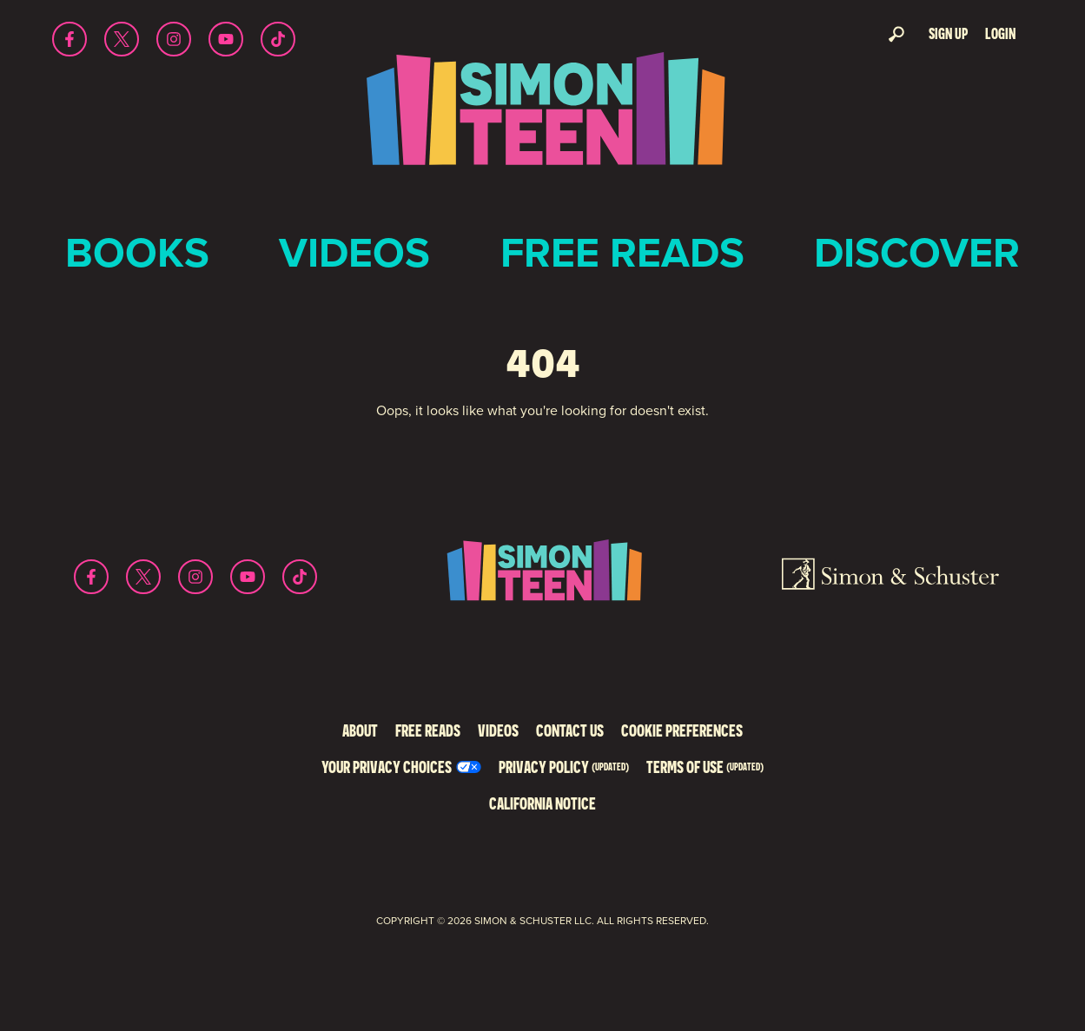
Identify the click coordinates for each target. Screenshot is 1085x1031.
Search (896, 34)
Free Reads (622, 251)
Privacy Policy (564, 767)
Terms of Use (705, 767)
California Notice (542, 803)
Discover (917, 251)
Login (1000, 33)
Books (137, 251)
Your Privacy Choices (386, 767)
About (360, 730)
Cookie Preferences (682, 730)
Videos (354, 251)
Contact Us (570, 730)
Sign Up (948, 33)
